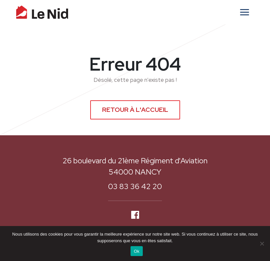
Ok (136, 251)
